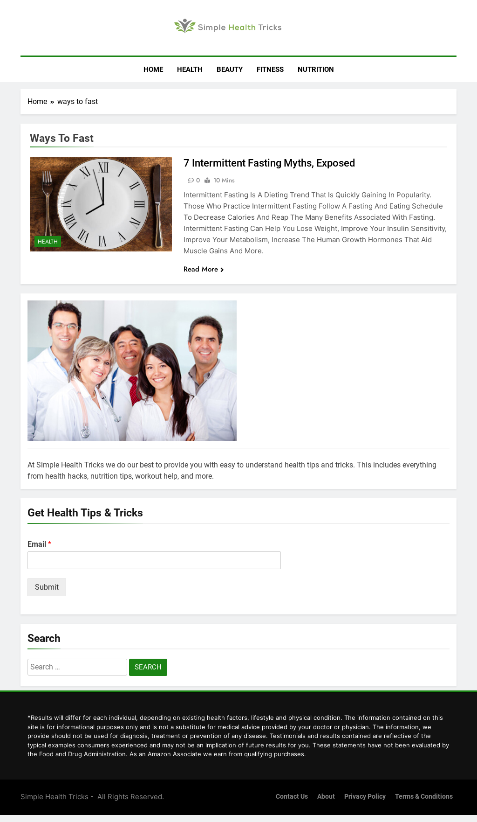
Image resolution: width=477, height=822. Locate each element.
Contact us (292, 797)
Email (39, 544)
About (326, 797)
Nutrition (316, 69)
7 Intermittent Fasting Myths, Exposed (269, 163)
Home (153, 69)
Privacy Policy (365, 797)
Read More (204, 269)
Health (190, 69)
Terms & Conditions (424, 797)
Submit (47, 587)
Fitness (270, 69)
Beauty (230, 69)
